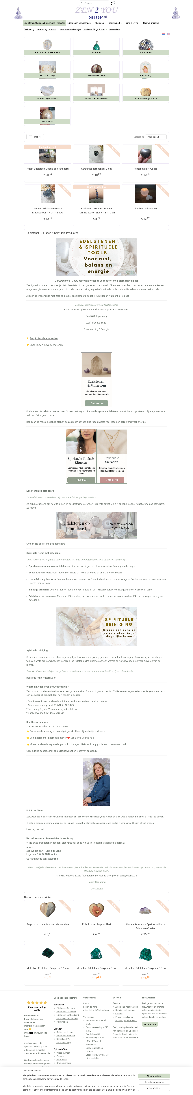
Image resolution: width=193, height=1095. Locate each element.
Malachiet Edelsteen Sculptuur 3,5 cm (48, 968)
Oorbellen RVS (63, 1039)
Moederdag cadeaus (46, 29)
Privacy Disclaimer (124, 1017)
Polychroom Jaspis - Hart (96, 924)
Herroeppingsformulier (126, 1020)
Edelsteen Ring (63, 1042)
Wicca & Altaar (63, 1053)
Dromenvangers (63, 1063)
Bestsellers (114, 29)
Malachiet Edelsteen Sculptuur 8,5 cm (145, 968)
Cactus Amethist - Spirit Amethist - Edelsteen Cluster (145, 926)
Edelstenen (59, 1004)
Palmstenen (62, 1022)
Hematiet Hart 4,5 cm (145, 168)
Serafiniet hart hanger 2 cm (96, 168)
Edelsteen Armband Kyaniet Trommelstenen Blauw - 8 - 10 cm (96, 210)
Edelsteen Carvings (65, 1008)
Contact (119, 1013)
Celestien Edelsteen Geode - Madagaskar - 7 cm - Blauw (47, 210)
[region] (79, 1082)
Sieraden (100, 23)
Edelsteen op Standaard (67, 1015)
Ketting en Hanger (64, 1032)
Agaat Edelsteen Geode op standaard (48, 168)
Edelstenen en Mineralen (80, 23)
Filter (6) (35, 136)
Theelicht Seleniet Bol (145, 208)
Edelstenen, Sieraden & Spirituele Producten (44, 23)
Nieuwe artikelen (151, 23)
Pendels (60, 1056)
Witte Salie (61, 1059)
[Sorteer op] (155, 136)
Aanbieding (29, 29)
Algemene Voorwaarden (126, 1007)
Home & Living (133, 23)
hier (31, 1033)
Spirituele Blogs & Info (95, 29)
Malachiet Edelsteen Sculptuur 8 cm (96, 968)
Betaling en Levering (125, 1010)
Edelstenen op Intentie (67, 1018)
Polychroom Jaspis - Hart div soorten (48, 924)
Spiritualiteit (116, 23)
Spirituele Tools (61, 1049)
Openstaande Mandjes (70, 29)
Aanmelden (150, 1024)
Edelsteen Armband (65, 1035)
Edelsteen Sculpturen (66, 1011)
